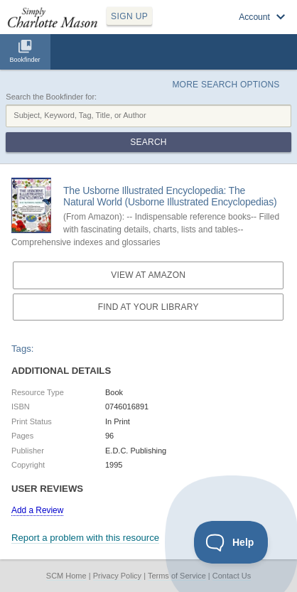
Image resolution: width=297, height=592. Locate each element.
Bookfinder (24, 59)
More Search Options (225, 85)
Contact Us (231, 575)
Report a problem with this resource (85, 537)
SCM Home (66, 575)
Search (148, 142)
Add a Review (37, 510)
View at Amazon (148, 275)
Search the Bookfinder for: (51, 96)
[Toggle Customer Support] (231, 542)
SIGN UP (129, 16)
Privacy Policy (117, 575)
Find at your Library (148, 307)
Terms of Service (177, 575)
